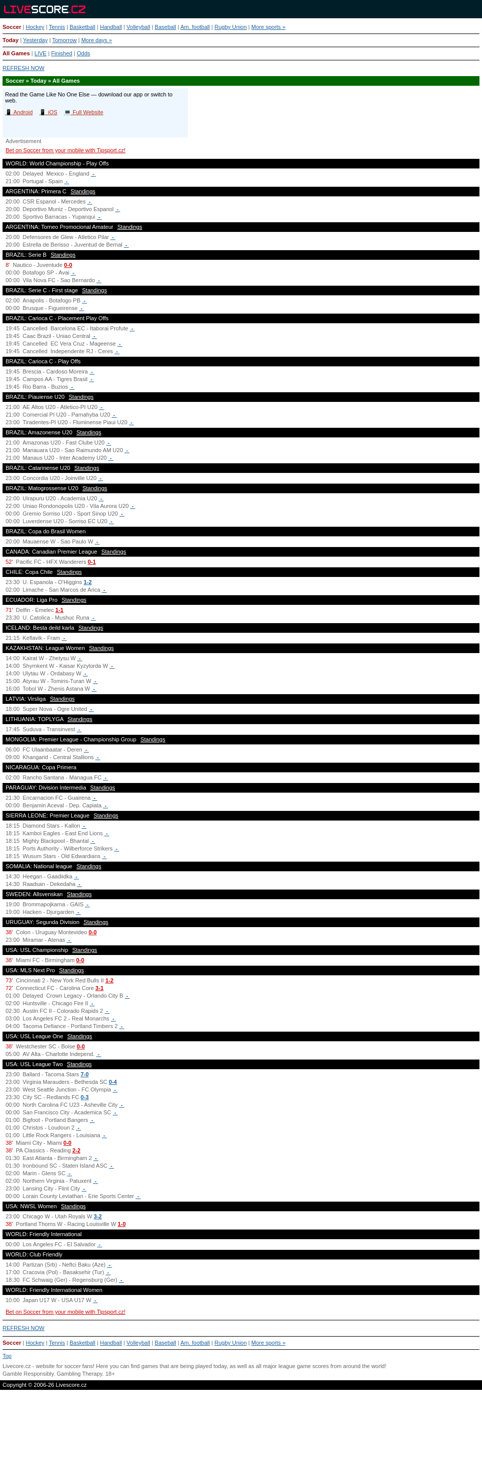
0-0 (68, 265)
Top (7, 1356)
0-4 (113, 1082)
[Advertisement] (241, 1432)
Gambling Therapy (79, 1374)
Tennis (57, 27)
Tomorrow (64, 40)
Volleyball (138, 27)
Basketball (82, 27)
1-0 (122, 1224)
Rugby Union (230, 27)
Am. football (195, 27)
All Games (16, 53)
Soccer (12, 27)
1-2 (88, 582)
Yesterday (35, 40)
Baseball (165, 27)
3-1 (99, 988)
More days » (96, 40)
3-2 (98, 1216)
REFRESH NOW (24, 68)
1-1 (59, 610)
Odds (83, 53)
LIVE (41, 53)
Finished (62, 53)
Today (11, 40)
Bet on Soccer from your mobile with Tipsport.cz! (65, 150)
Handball (111, 27)
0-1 (92, 562)
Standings (83, 191)
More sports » (268, 27)
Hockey (35, 27)
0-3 (85, 1097)
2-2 (76, 1150)
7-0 (85, 1074)
